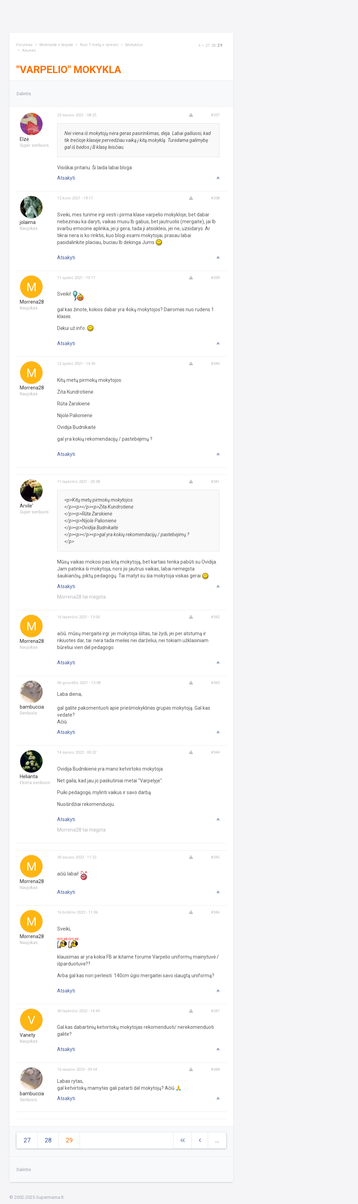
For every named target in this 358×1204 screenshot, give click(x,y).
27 (207, 45)
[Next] (199, 45)
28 (213, 45)
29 (220, 45)
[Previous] (203, 45)
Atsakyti (66, 178)
